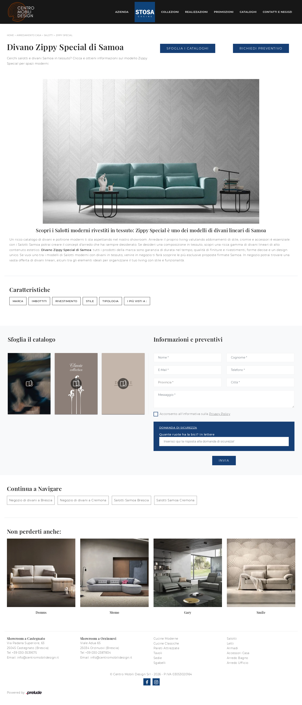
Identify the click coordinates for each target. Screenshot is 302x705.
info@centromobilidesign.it (38, 657)
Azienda (122, 11)
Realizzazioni (196, 11)
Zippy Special (64, 35)
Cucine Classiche (166, 643)
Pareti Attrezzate (166, 648)
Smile (261, 612)
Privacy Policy (219, 414)
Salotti (48, 35)
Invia (224, 460)
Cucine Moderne (166, 638)
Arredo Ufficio (237, 663)
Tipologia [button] (110, 301)
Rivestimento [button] (66, 301)
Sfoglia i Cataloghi (188, 48)
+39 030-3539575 (24, 652)
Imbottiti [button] (39, 301)
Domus (41, 612)
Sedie (158, 658)
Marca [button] (18, 301)
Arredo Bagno (237, 658)
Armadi (232, 648)
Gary (187, 612)
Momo (114, 612)
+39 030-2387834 (98, 652)
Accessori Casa (238, 653)
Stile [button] (90, 301)
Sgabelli (160, 663)
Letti (230, 643)
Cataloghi (248, 11)
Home (10, 35)
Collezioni (170, 11)
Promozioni (224, 11)
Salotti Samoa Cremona (175, 500)
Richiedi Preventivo (260, 48)
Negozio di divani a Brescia (31, 500)
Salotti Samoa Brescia (131, 500)
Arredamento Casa (29, 35)
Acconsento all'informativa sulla (195, 414)
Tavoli (158, 653)
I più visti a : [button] (137, 301)
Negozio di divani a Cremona (83, 500)
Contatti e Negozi (277, 11)
